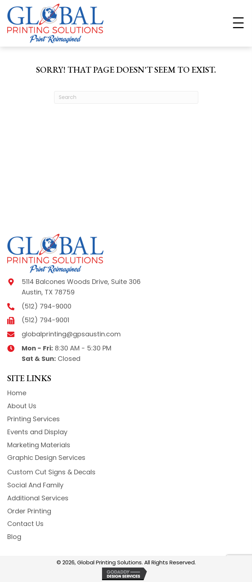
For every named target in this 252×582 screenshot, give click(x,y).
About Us (21, 405)
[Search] (126, 97)
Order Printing (29, 511)
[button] (238, 23)
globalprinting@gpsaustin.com (71, 334)
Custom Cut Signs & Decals (51, 472)
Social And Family (35, 485)
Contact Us (25, 523)
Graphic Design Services (46, 457)
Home (16, 392)
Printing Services (33, 418)
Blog (14, 536)
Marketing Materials (38, 444)
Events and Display (37, 431)
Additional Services (37, 498)
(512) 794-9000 (46, 306)
